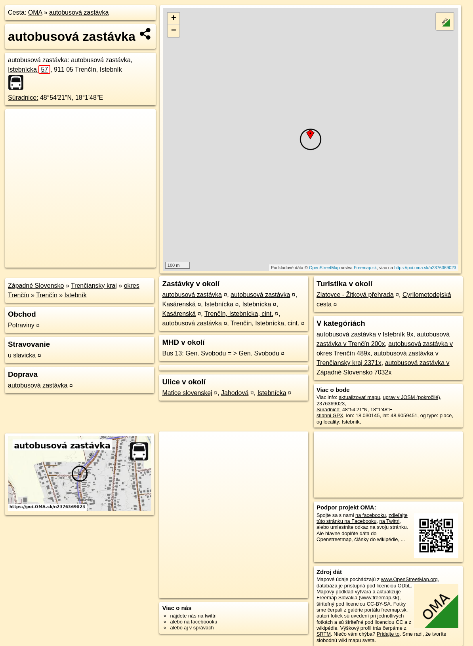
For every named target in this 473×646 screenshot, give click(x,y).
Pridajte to (388, 634)
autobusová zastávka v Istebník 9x (365, 334)
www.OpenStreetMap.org (409, 579)
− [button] (173, 31)
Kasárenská (179, 304)
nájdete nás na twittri (193, 616)
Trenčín (46, 295)
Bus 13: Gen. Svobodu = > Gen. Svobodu (220, 353)
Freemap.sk (365, 267)
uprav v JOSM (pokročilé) (411, 397)
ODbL (404, 586)
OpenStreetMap (324, 267)
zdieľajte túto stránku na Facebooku (362, 518)
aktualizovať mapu (359, 397)
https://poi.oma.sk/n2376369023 (425, 267)
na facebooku (370, 515)
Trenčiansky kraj (94, 285)
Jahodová (234, 393)
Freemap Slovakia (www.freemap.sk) (358, 597)
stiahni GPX (330, 415)
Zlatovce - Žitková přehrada (355, 294)
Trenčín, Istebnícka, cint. (238, 313)
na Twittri (390, 521)
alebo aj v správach (192, 628)
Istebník (76, 295)
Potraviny (21, 325)
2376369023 (331, 404)
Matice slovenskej (187, 393)
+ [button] (173, 19)
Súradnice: (23, 97)
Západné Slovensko (36, 285)
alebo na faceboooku (193, 622)
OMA (35, 12)
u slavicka (22, 355)
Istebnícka (29, 69)
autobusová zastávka (79, 12)
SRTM (324, 634)
